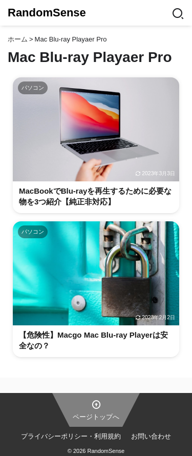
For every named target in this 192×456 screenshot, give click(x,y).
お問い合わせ (151, 436)
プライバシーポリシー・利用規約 (71, 436)
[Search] (178, 12)
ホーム (18, 39)
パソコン (33, 88)
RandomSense (47, 12)
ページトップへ (96, 409)
